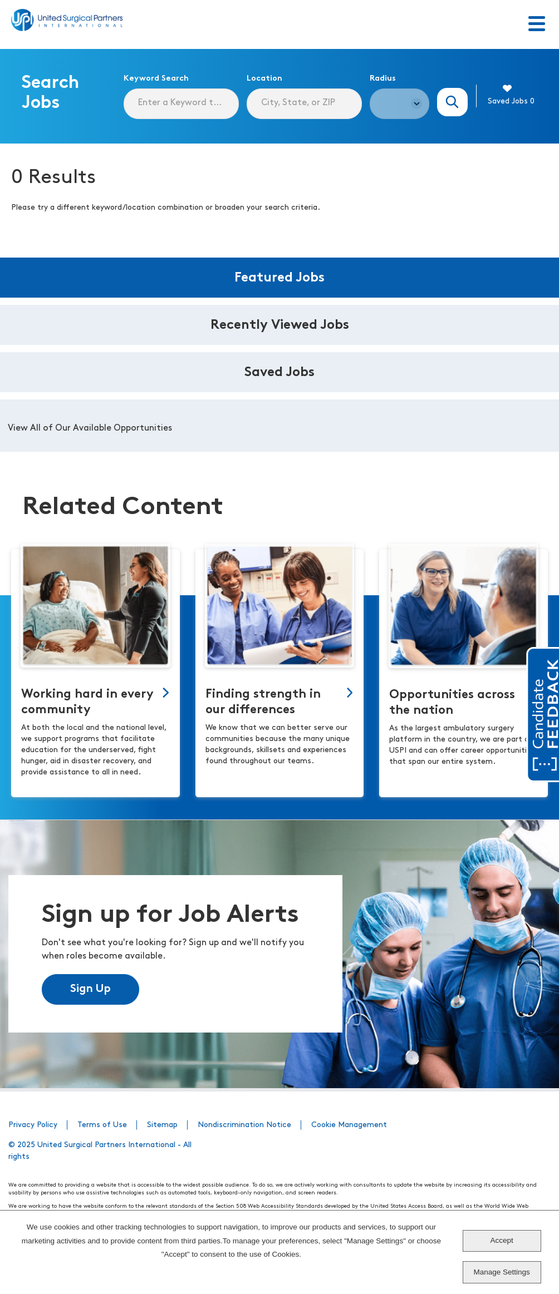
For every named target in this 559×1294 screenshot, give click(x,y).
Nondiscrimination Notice (244, 1125)
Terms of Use (102, 1125)
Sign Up (90, 989)
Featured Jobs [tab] (279, 278)
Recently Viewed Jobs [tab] (279, 325)
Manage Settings (502, 1272)
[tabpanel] (279, 425)
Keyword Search (156, 79)
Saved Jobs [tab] (279, 372)
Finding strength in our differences (263, 702)
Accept (502, 1240)
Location (264, 79)
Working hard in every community (87, 702)
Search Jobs (452, 102)
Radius (383, 79)
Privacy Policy (32, 1125)
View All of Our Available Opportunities (90, 428)
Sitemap (162, 1125)
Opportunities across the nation (452, 703)
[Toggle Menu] (536, 24)
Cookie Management (349, 1125)
